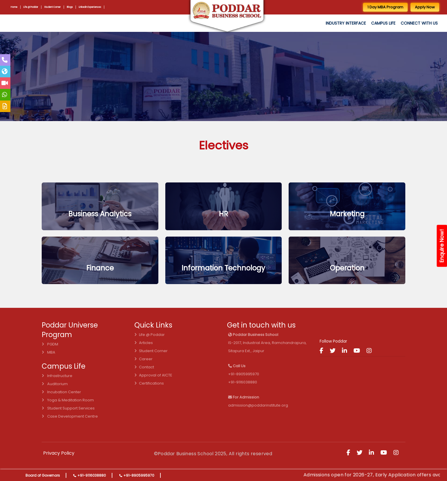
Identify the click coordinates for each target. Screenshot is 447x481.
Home (14, 7)
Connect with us (419, 23)
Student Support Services (68, 408)
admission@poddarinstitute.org (258, 405)
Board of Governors (42, 475)
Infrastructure (57, 375)
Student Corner (53, 7)
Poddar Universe (70, 325)
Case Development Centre (70, 416)
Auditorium (55, 384)
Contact (144, 367)
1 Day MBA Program (385, 7)
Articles (143, 342)
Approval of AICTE (153, 375)
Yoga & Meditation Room (68, 400)
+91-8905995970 (138, 475)
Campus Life (383, 23)
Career (143, 359)
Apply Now (425, 7)
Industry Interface (346, 23)
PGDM (50, 344)
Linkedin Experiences (91, 7)
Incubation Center (61, 392)
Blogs (71, 7)
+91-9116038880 (91, 475)
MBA (48, 352)
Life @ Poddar (31, 7)
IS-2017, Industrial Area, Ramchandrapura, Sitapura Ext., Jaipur (267, 343)
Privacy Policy (58, 453)
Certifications (149, 383)
